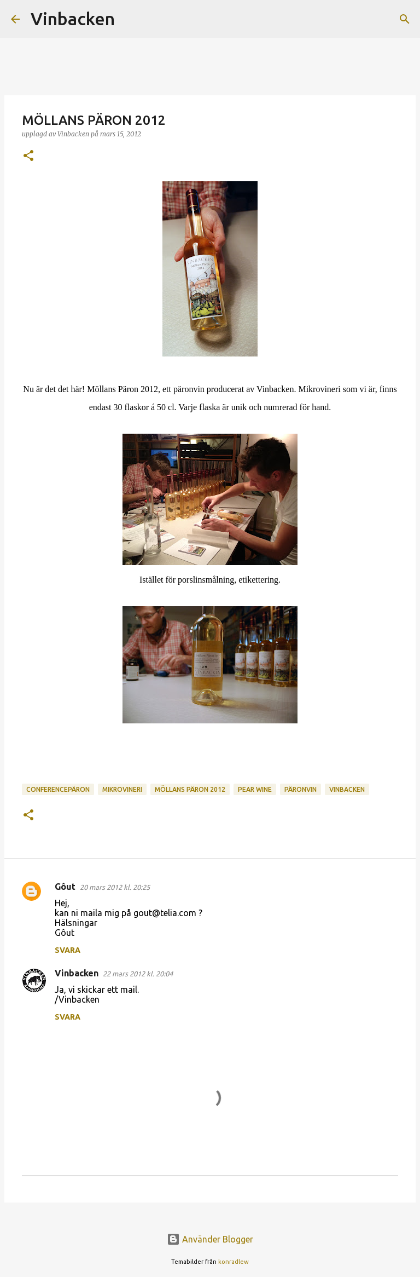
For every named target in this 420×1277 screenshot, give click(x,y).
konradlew (233, 1261)
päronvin (300, 789)
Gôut (65, 886)
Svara (67, 950)
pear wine (255, 789)
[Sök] (130, 19)
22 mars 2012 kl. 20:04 (138, 973)
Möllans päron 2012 (190, 789)
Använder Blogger (210, 1239)
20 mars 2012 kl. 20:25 (115, 887)
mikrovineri (122, 789)
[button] (28, 156)
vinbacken (347, 789)
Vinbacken (73, 18)
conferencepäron (58, 789)
